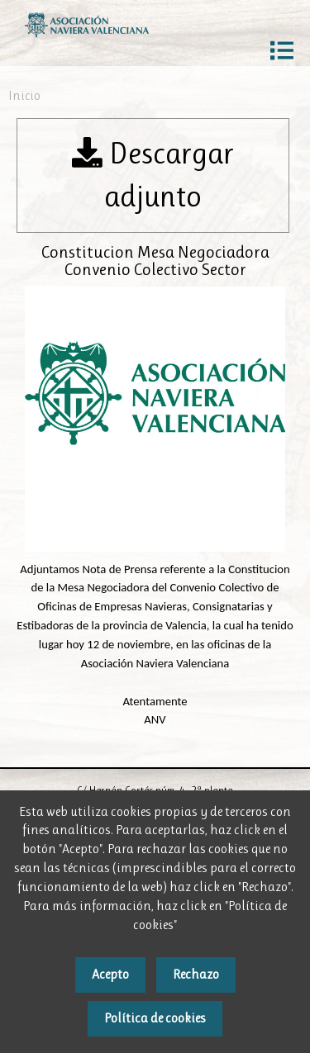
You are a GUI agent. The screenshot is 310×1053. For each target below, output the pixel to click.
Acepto (110, 974)
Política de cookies (155, 1018)
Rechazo (196, 974)
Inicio (24, 95)
